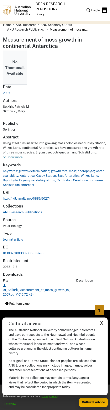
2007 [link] (6, 93)
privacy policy (49, 396)
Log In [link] (95, 10)
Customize (9, 404)
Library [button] (39, 14)
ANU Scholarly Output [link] (56, 25)
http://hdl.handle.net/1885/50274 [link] (27, 198)
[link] (22, 212)
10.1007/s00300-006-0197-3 (23, 253)
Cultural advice (93, 402)
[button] (88, 10)
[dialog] (55, 397)
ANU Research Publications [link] (26, 29)
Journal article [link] (13, 239)
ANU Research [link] (26, 25)
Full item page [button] (17, 303)
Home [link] (7, 25)
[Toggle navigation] (104, 10)
